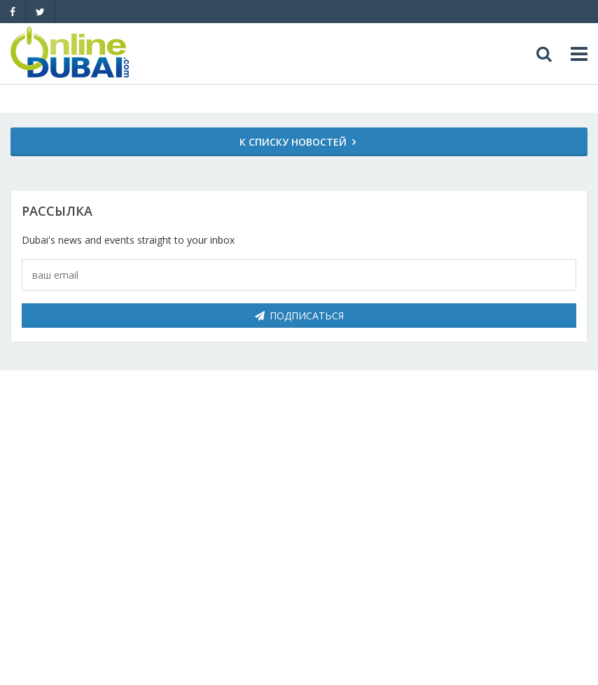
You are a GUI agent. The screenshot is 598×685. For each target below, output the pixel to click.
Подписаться (299, 315)
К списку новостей (293, 141)
